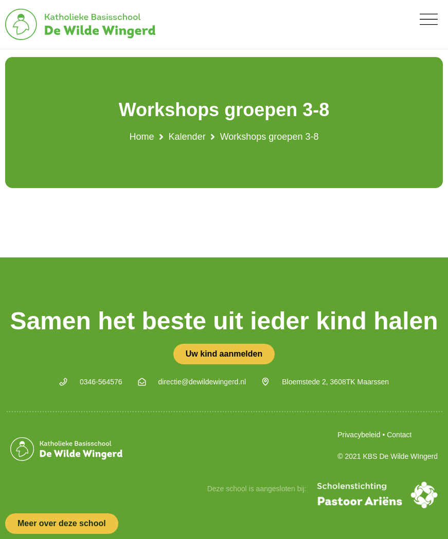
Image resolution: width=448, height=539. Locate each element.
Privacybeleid (358, 435)
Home (142, 137)
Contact (399, 435)
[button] (429, 19)
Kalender (187, 137)
